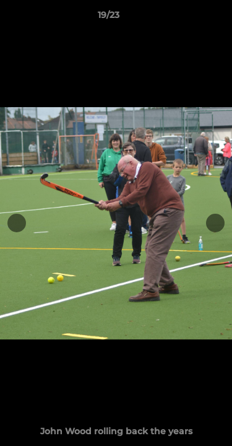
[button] (187, 18)
